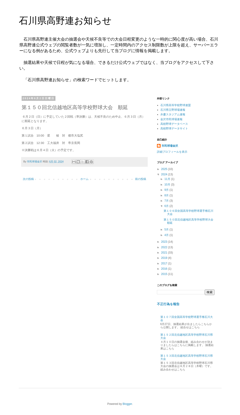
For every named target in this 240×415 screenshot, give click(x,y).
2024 (164, 174)
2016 (164, 268)
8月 (166, 195)
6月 (166, 206)
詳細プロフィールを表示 (172, 151)
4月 (166, 235)
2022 (164, 247)
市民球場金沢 (170, 145)
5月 (166, 229)
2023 (164, 241)
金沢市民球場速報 (171, 119)
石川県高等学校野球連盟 (175, 105)
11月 (167, 179)
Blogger (127, 404)
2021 (164, 252)
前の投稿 (140, 179)
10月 (167, 184)
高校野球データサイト (174, 128)
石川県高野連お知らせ (65, 20)
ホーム (84, 179)
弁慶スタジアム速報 (172, 114)
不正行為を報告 (168, 304)
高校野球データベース (174, 123)
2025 (164, 169)
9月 (166, 189)
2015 (164, 274)
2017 (164, 263)
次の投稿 (28, 179)
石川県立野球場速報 (172, 109)
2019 (164, 258)
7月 (166, 200)
